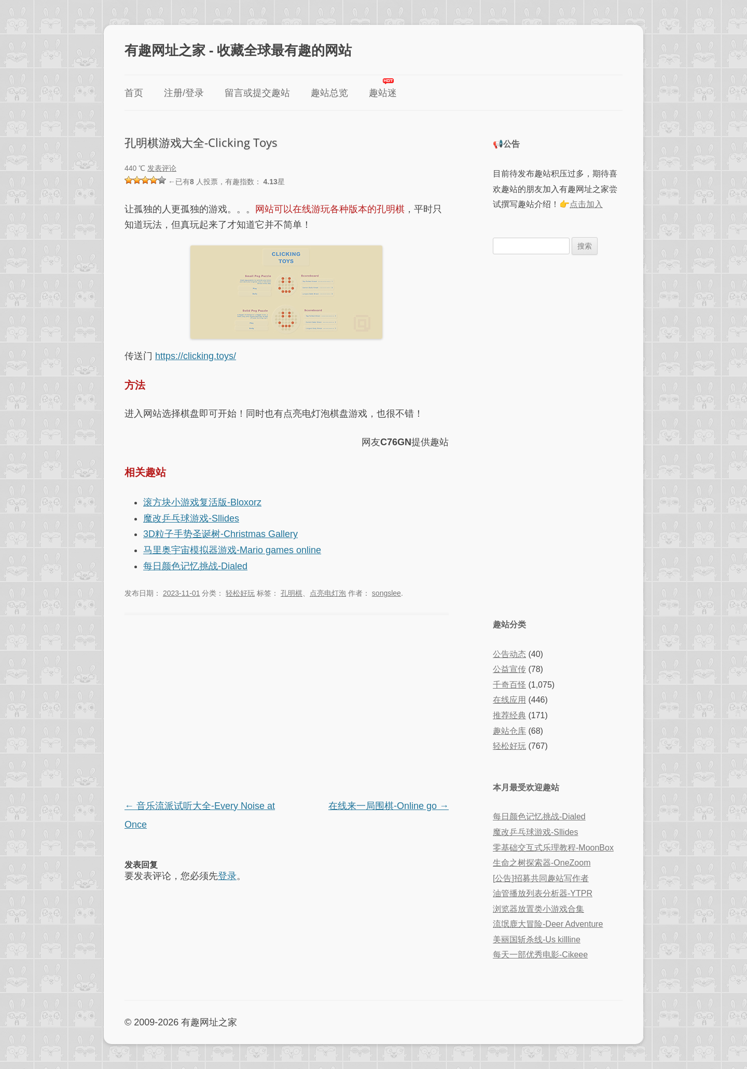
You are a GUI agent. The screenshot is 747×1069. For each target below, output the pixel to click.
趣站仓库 (509, 731)
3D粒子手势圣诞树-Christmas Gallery (220, 534)
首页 (134, 93)
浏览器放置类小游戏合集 (538, 908)
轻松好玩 (240, 593)
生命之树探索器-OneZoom (541, 862)
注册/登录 (184, 93)
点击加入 (586, 204)
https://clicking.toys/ (195, 356)
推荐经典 (509, 715)
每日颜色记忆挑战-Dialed (195, 566)
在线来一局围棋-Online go (388, 806)
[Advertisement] (287, 708)
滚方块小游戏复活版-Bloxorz (202, 502)
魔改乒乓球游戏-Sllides (191, 518)
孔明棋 (291, 593)
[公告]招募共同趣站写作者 (541, 878)
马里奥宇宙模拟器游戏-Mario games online (232, 550)
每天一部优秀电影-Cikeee (540, 954)
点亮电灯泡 (328, 593)
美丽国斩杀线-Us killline (536, 939)
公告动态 (509, 654)
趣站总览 (329, 93)
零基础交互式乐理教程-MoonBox (553, 847)
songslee (386, 593)
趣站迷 (383, 93)
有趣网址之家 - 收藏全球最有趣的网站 (238, 49)
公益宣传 (509, 669)
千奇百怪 (509, 684)
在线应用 (509, 699)
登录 (227, 876)
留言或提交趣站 (257, 93)
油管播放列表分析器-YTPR (542, 893)
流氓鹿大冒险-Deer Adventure (548, 924)
